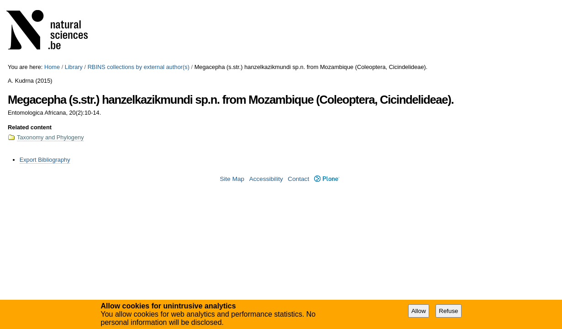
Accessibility (266, 178)
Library (74, 67)
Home (52, 67)
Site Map (232, 178)
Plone (327, 178)
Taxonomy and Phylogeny (50, 137)
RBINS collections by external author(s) (138, 67)
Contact (298, 178)
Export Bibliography (45, 159)
